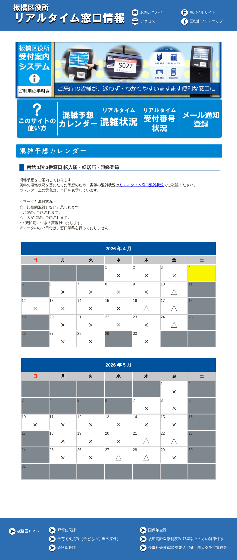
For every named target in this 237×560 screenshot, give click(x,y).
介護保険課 (62, 548)
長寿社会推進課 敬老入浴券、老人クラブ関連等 (183, 548)
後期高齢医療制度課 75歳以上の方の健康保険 (181, 539)
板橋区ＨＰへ (23, 531)
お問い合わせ (146, 12)
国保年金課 (153, 530)
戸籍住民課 (62, 530)
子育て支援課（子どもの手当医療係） (84, 539)
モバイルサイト (197, 12)
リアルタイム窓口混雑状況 (141, 185)
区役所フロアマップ (201, 21)
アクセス (143, 21)
